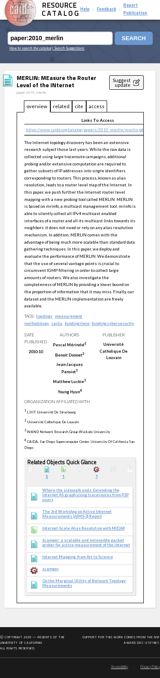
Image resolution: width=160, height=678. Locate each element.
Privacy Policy (150, 667)
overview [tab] (36, 106)
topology (44, 316)
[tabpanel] (80, 358)
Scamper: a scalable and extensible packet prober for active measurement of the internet (86, 542)
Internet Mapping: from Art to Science (77, 557)
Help (85, 9)
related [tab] (61, 106)
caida (56, 323)
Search (133, 38)
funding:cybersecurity (113, 323)
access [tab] (97, 106)
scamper (50, 569)
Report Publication (135, 9)
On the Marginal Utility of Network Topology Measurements (84, 583)
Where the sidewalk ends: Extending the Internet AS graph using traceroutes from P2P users (85, 495)
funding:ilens (77, 323)
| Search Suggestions (68, 48)
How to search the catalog (30, 48)
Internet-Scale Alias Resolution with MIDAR (83, 528)
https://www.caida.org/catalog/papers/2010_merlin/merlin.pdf (85, 129)
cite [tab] (79, 106)
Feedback (106, 9)
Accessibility (119, 667)
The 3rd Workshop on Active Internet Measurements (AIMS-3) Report (77, 514)
